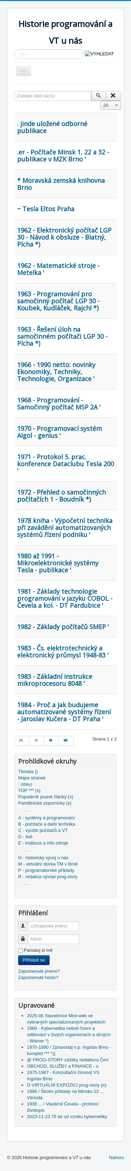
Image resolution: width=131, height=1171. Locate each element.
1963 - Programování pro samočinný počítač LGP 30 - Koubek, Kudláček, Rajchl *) (58, 301)
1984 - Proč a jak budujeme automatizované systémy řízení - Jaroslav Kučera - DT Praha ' (64, 712)
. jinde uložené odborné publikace (52, 127)
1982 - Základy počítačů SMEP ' (63, 626)
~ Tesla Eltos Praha (45, 209)
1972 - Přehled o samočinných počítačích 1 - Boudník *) (61, 495)
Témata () (28, 771)
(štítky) (26, 784)
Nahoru (116, 1157)
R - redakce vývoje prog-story (48, 876)
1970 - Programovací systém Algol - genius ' (59, 432)
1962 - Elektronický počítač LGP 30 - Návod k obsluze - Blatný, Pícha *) (64, 237)
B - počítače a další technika (46, 824)
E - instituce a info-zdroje (43, 843)
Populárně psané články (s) (45, 796)
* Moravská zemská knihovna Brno (61, 184)
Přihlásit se (34, 960)
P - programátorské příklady (46, 870)
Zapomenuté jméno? (39, 971)
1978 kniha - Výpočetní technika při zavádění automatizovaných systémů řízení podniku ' (64, 527)
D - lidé (25, 836)
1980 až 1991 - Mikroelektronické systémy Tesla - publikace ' (58, 563)
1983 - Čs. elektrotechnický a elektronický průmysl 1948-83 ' (63, 651)
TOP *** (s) (29, 790)
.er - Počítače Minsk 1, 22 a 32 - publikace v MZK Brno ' (63, 155)
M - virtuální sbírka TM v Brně (48, 864)
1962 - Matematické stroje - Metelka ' (58, 269)
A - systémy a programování (46, 817)
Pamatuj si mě (38, 950)
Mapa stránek (32, 777)
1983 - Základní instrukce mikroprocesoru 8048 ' (54, 680)
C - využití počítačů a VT (43, 830)
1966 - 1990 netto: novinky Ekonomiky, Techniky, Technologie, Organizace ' (56, 371)
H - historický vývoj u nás (43, 857)
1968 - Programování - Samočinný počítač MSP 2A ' (59, 403)
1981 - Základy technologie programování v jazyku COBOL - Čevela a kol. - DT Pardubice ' (64, 598)
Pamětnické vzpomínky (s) (44, 803)
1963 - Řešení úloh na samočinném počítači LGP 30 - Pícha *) (62, 336)
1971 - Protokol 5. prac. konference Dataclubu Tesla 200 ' (65, 464)
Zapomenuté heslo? (38, 977)
